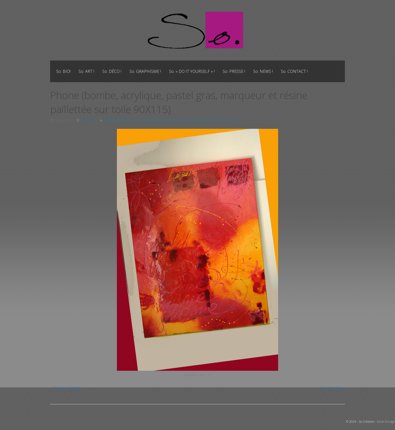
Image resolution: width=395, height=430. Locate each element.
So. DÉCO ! (111, 71)
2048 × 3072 (88, 120)
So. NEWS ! (263, 71)
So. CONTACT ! (294, 71)
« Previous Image (65, 388)
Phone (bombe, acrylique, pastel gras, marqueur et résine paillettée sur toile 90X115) (173, 120)
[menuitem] (63, 71)
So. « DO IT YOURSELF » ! (192, 71)
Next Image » (333, 388)
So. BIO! (63, 71)
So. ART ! (86, 71)
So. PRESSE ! (234, 71)
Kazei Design (386, 421)
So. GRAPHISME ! (145, 71)
